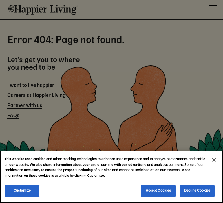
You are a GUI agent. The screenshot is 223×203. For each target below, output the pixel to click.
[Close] (214, 160)
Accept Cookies (158, 190)
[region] (111, 177)
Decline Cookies (197, 190)
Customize (22, 190)
